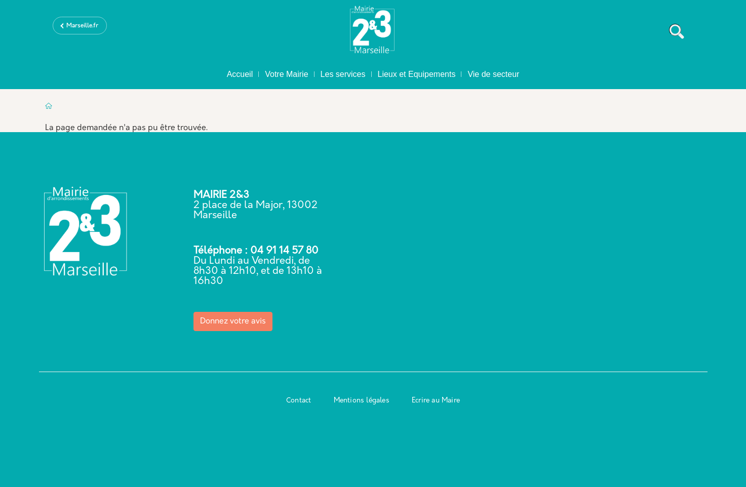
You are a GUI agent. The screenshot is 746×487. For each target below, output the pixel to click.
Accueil (240, 74)
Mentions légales (361, 400)
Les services (343, 74)
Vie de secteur (493, 74)
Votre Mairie (286, 74)
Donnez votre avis (233, 321)
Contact (298, 400)
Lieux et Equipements (417, 74)
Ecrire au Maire (436, 400)
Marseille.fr (82, 26)
